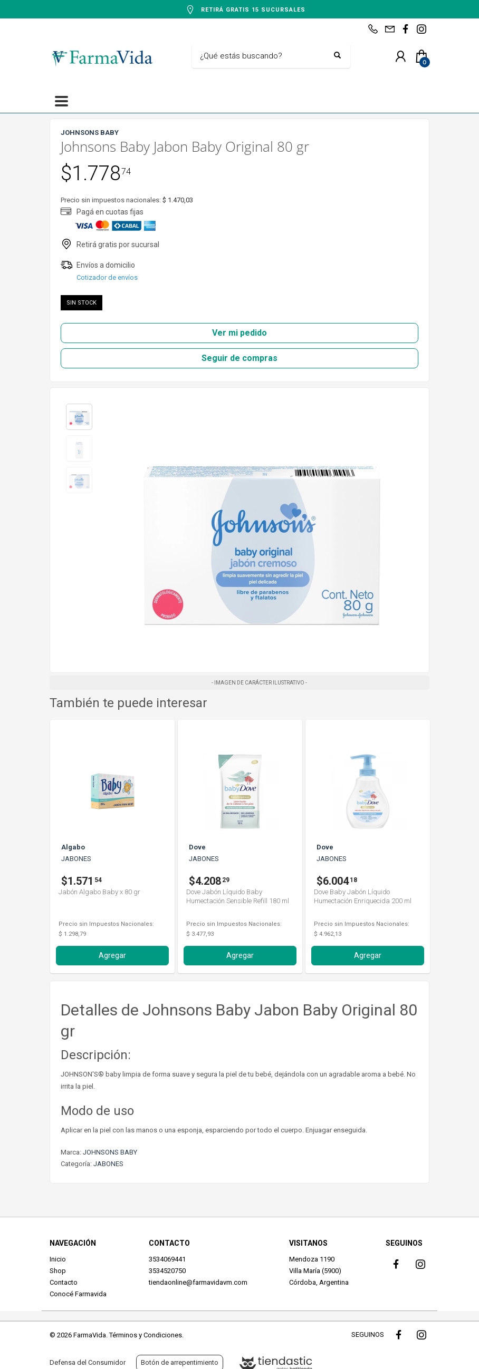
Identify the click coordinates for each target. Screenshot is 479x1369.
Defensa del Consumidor (88, 1362)
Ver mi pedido (239, 333)
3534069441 (167, 1259)
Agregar (112, 955)
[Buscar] (263, 56)
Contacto (64, 1282)
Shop (58, 1271)
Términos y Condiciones (145, 1335)
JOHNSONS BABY (110, 1152)
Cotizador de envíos (107, 277)
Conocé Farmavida (78, 1294)
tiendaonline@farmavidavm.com (198, 1282)
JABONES (108, 1164)
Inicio (58, 1259)
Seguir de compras (239, 358)
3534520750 (167, 1271)
